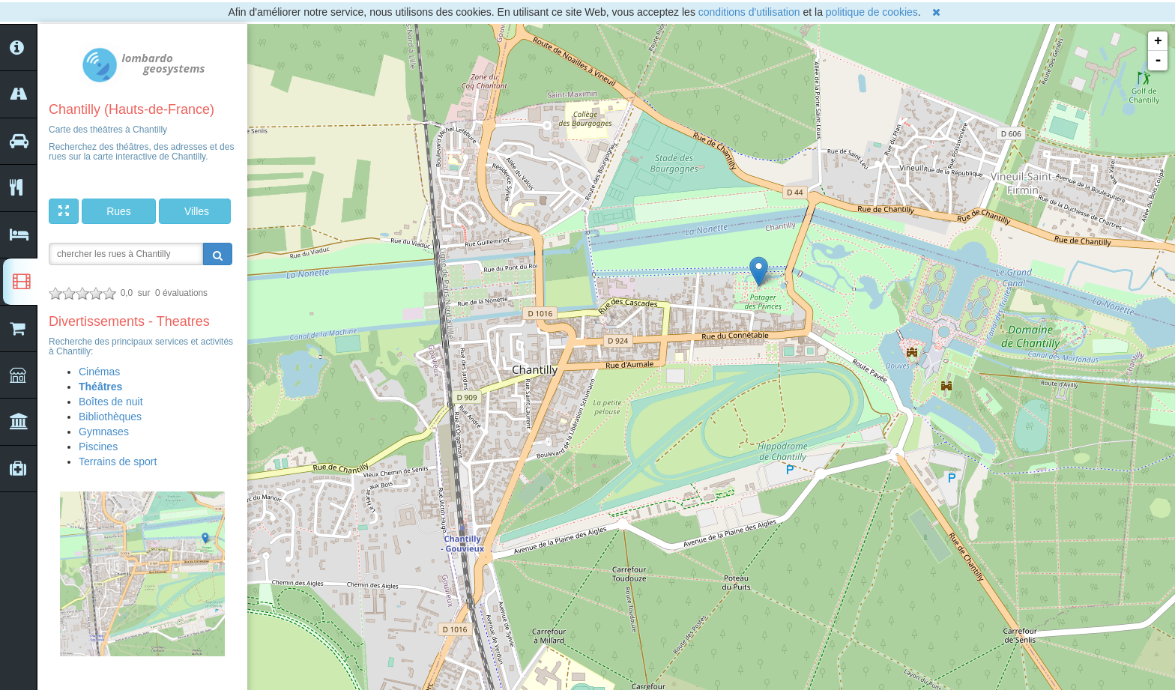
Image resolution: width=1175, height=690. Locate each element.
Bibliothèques (110, 417)
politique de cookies (872, 12)
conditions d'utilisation (749, 12)
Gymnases (104, 432)
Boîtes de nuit (111, 402)
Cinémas (99, 372)
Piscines (98, 447)
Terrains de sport (118, 461)
